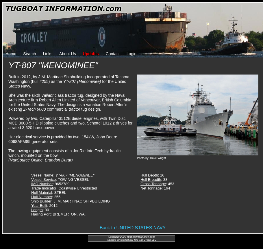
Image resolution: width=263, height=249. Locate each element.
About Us (67, 53)
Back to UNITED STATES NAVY (133, 227)
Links (48, 53)
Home (10, 53)
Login (131, 53)
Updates (91, 53)
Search (29, 53)
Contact (113, 53)
